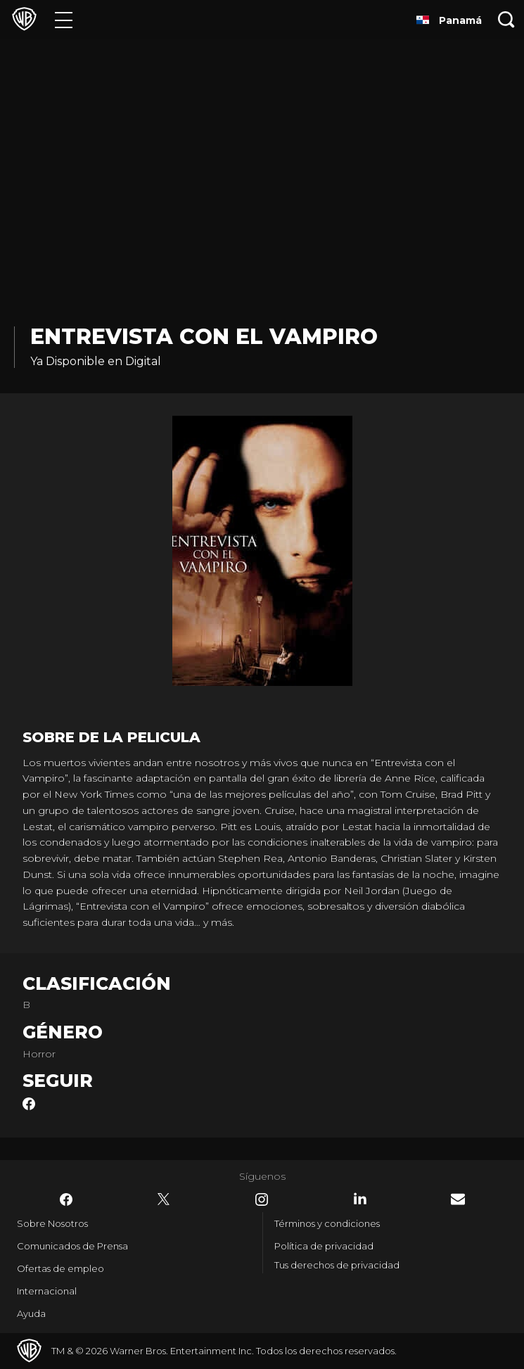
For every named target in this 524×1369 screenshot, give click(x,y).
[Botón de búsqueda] (506, 19)
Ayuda (31, 1313)
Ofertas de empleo (60, 1268)
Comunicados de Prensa (72, 1246)
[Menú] (63, 19)
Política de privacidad (323, 1246)
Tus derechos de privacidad (337, 1265)
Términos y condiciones (327, 1223)
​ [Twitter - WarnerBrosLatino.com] (163, 1199)
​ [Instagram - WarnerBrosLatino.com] (261, 1199)
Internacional (47, 1291)
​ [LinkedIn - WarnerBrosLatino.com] (360, 1198)
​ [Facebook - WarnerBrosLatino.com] (66, 1199)
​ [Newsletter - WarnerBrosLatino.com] (457, 1199)
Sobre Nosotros (52, 1223)
